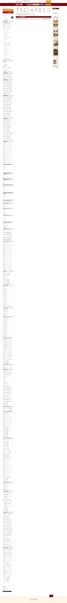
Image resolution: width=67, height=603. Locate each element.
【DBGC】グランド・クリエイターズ (8, 255)
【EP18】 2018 (5, 299)
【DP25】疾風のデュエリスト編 (7, 346)
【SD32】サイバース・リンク (7, 468)
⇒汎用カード (5, 381)
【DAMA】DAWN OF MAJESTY (7, 109)
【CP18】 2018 (5, 276)
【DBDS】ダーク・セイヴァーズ (7, 267)
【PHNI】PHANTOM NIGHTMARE (7, 90)
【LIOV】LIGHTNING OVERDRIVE (7, 111)
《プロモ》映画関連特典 (6, 579)
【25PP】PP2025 (5, 318)
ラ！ (17, 11)
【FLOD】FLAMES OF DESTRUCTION (8, 134)
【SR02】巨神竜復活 (5, 434)
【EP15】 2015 (5, 304)
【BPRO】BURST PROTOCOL (7, 74)
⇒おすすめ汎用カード (6, 498)
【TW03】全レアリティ (6, 223)
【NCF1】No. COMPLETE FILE (7, 524)
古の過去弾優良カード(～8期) (7, 71)
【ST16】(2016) (5, 489)
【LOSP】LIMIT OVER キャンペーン (8, 25)
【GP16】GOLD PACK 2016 (6, 399)
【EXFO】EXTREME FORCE (7, 136)
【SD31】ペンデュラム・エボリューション (8, 470)
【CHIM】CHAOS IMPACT (6, 123)
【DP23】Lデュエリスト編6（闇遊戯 (8, 350)
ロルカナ (32, 11)
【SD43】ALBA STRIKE (6, 448)
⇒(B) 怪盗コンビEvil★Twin (7, 503)
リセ (32, 8)
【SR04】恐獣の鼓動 (5, 431)
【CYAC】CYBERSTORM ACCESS (7, 97)
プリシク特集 (4, 69)
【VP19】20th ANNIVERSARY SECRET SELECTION (8, 554)
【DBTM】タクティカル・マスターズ (8, 253)
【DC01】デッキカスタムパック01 (7, 394)
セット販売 (4, 62)
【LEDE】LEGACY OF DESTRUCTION (8, 88)
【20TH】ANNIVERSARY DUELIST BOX (8, 535)
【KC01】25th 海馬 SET (6, 517)
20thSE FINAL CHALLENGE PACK (7, 549)
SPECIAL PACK (5, 213)
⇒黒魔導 (4, 376)
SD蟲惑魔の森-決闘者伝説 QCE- (7, 239)
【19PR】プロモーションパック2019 (8, 558)
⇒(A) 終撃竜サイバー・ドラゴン (7, 501)
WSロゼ (40, 8)
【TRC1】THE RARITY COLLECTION (8, 401)
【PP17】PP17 (5, 336)
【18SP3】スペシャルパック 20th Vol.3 (8, 572)
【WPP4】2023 (5, 290)
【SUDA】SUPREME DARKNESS (7, 83)
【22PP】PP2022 (5, 323)
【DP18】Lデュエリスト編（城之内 (7, 359)
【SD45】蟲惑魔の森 (5, 445)
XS (36, 11)
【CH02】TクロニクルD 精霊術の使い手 (8, 408)
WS (36, 8)
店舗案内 (4, 586)
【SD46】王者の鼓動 (5, 443)
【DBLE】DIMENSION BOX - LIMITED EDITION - (8, 540)
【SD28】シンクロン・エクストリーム (8, 475)
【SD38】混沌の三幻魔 (6, 457)
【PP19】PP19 (5, 332)
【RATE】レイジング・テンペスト (7, 144)
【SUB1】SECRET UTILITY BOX (7, 519)
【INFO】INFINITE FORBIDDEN (7, 86)
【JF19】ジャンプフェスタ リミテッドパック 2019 (8, 567)
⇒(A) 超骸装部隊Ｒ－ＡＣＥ (7, 494)
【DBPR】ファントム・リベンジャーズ (8, 242)
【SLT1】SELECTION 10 (6, 385)
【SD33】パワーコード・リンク (7, 466)
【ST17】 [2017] (5, 487)
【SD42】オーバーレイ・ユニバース (8, 450)
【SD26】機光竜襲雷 (5, 479)
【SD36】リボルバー (5, 461)
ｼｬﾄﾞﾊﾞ (28, 11)
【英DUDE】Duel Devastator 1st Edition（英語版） (8, 533)
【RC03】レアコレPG (6, 383)
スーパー (4, 171)
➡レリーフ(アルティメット (7, 37)
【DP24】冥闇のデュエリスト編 (7, 348)
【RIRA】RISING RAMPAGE (7, 125)
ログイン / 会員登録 (8, 12)
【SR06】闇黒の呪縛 (5, 427)
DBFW (25, 11)
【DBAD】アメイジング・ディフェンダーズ (8, 251)
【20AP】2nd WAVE (5, 403)
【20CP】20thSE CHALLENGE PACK (8, 565)
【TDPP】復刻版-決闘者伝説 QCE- (7, 232)
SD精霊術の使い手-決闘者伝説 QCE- (8, 237)
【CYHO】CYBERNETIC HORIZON (7, 132)
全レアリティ (4, 187)
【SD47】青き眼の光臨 (6, 441)
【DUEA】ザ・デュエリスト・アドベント (8, 162)
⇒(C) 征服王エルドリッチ (6, 505)
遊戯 (17, 8)
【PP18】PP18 (5, 334)
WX (44, 11)
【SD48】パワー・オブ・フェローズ (8, 439)
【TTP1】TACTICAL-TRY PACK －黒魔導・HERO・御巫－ (8, 374)
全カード (4, 175)
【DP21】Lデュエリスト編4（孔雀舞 (8, 353)
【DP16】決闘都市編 (5, 362)
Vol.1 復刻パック (5, 537)
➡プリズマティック (6, 32)
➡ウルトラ (5, 39)
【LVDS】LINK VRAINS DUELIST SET (8, 531)
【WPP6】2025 (5, 286)
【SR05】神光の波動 (5, 429)
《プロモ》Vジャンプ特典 (6, 576)
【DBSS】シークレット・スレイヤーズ (8, 260)
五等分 (40, 11)
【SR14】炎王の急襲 (5, 413)
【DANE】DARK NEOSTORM (7, 127)
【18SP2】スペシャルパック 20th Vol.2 (8, 574)
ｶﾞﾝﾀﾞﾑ (21, 11)
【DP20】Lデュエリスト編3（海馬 (7, 355)
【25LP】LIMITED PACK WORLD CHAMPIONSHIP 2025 (8, 372)
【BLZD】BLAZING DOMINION (7, 59)
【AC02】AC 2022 (5, 313)
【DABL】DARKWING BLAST (7, 100)
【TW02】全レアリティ (6, 225)
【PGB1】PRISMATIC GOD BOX (7, 528)
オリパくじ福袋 (5, 64)
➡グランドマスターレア (6, 28)
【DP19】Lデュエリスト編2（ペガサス (8, 357)
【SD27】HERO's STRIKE (6, 477)
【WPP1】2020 (5, 295)
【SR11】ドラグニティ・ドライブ (7, 418)
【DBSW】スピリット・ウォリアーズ (8, 269)
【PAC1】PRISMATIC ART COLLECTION (8, 526)
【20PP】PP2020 (5, 327)
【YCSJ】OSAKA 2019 (6, 563)
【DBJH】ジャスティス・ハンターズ (8, 244)
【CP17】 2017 (5, 278)
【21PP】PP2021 (5, 325)
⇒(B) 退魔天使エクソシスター (7, 496)
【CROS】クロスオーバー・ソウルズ (8, 157)
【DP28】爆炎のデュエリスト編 (7, 341)
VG (28, 8)
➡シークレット (5, 50)
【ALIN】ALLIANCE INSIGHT (7, 81)
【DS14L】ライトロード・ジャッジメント (8, 542)
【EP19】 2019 (5, 297)
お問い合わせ (49, 1)
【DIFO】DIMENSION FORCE (7, 104)
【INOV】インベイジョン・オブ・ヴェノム (8, 146)
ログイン (43, 1)
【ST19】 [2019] (5, 484)
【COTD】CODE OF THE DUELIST (7, 139)
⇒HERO (4, 378)
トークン (4, 198)
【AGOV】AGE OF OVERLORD (7, 92)
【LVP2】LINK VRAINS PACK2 (7, 390)
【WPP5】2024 (5, 288)
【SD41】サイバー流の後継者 (7, 452)
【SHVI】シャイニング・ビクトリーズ (8, 150)
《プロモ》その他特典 (6, 581)
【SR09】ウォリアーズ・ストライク (8, 422)
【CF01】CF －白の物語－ (6, 515)
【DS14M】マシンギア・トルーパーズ (8, 544)
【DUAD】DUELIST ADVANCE (7, 78)
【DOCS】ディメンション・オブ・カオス (8, 153)
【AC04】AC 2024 (5, 309)
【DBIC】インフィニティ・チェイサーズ (8, 264)
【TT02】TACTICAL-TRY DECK (7, 492)
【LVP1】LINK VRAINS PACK (7, 392)
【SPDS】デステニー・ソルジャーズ (8, 367)
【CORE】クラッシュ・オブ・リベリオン (8, 155)
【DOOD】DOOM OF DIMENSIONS (8, 76)
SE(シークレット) (5, 177)
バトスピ (48, 11)
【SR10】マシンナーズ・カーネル (7, 420)
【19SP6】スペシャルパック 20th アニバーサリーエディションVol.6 (8, 556)
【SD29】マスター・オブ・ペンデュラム (8, 473)
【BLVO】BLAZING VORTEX (7, 113)
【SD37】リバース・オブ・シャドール (8, 459)
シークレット (4, 167)
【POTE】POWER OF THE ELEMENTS (8, 102)
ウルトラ (4, 169)
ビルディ (48, 8)
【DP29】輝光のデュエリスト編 (7, 339)
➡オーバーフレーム (6, 30)
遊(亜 (21, 8)
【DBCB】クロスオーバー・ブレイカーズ (8, 246)
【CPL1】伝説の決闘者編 (6, 283)
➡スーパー (5, 41)
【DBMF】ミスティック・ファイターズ (8, 262)
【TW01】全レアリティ (6, 227)
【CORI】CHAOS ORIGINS (6, 23)
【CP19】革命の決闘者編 (6, 274)
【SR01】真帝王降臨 (5, 436)
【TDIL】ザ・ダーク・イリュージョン (8, 148)
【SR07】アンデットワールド (7, 425)
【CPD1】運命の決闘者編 (6, 281)
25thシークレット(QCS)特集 (6, 67)
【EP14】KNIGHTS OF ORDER (7, 306)
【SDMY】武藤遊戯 (5, 510)
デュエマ (44, 8)
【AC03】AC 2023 (5, 311)
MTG (24, 8)
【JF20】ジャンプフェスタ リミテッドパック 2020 (8, 551)
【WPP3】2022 (5, 292)
